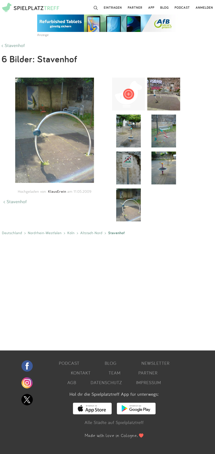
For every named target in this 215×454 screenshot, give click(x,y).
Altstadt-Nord (91, 232)
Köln (71, 232)
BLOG (164, 8)
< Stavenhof (13, 45)
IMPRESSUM (148, 382)
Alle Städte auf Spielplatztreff (114, 422)
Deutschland (12, 232)
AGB (71, 382)
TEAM (115, 373)
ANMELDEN (204, 8)
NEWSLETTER (155, 363)
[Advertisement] (105, 292)
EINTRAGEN (113, 8)
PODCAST (182, 8)
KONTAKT (81, 373)
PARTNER (135, 8)
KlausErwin (57, 191)
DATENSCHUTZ (106, 382)
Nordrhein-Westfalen (45, 232)
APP (151, 8)
